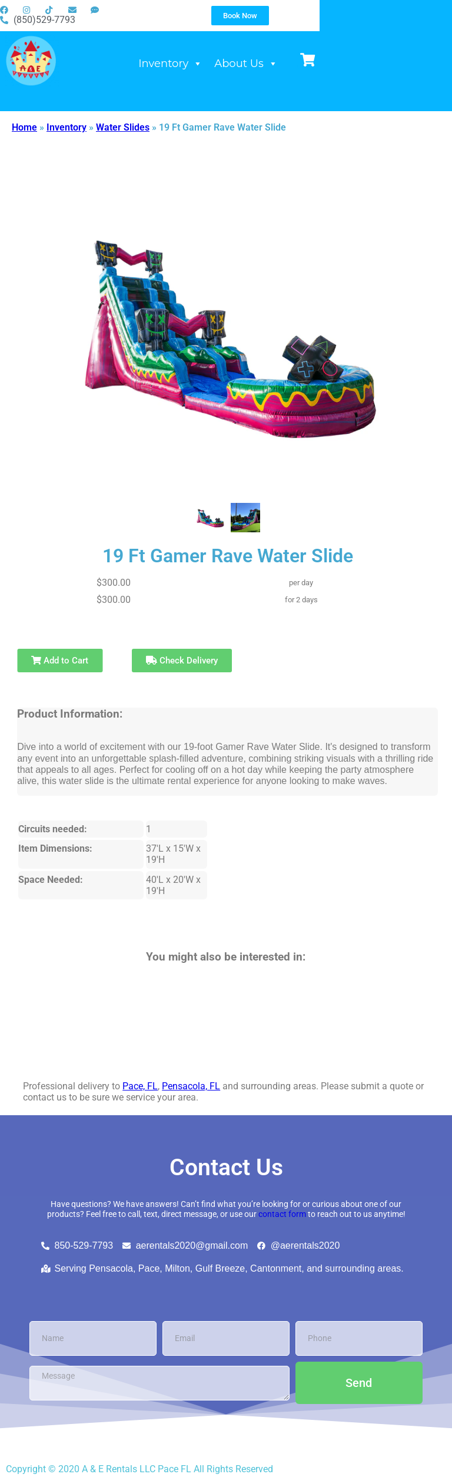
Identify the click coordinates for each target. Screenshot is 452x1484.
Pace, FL (140, 1086)
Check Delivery (182, 660)
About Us (332, 74)
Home (24, 127)
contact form (282, 1214)
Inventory (256, 74)
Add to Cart (59, 660)
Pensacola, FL (191, 1086)
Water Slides (122, 127)
